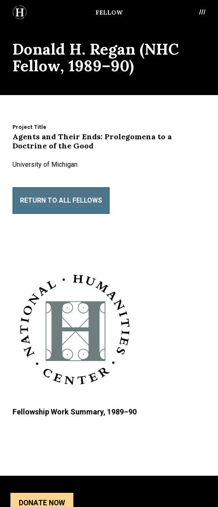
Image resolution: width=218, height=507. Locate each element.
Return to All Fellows (61, 200)
